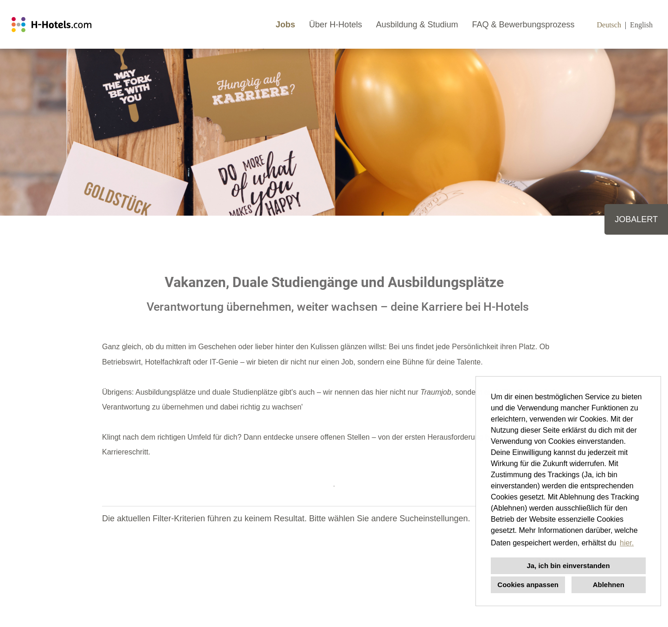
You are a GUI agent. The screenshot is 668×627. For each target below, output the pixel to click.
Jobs (285, 24)
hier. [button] (627, 543)
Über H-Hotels (335, 24)
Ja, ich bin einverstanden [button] (568, 565)
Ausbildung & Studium (417, 24)
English (641, 25)
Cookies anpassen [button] (528, 585)
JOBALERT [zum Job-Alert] (636, 219)
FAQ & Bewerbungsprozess (523, 24)
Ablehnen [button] (608, 585)
